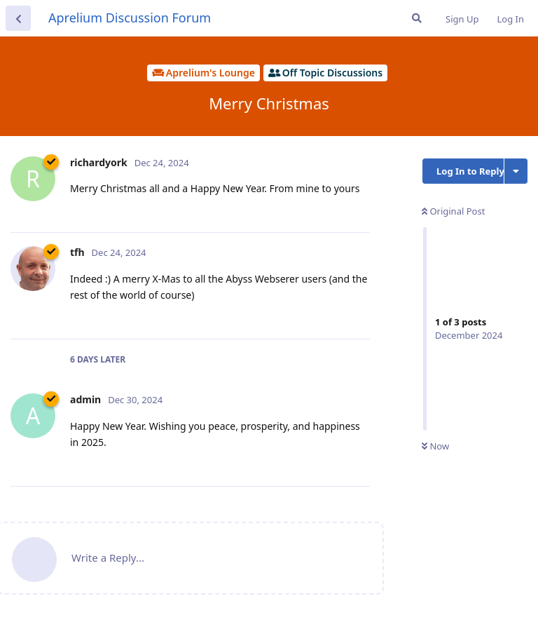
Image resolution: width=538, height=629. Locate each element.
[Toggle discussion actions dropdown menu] (515, 171)
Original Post (453, 211)
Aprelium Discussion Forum (129, 17)
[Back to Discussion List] (18, 18)
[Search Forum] (416, 18)
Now (435, 446)
